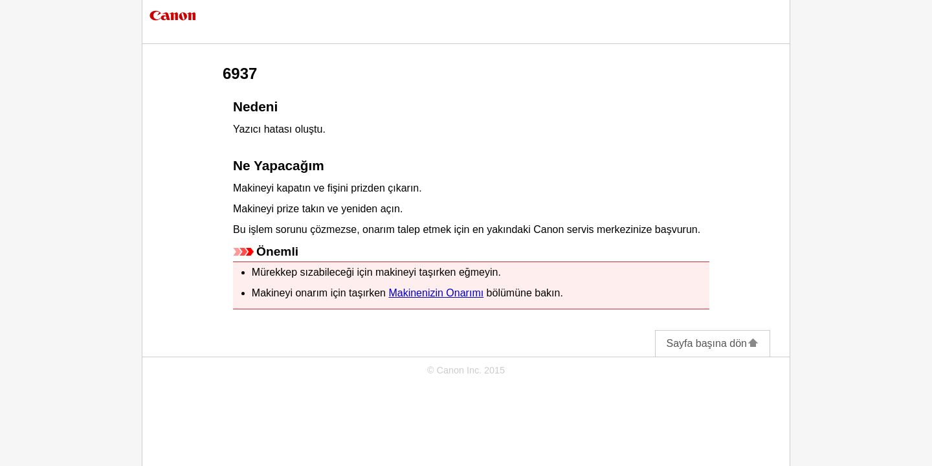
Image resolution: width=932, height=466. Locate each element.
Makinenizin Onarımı (435, 292)
